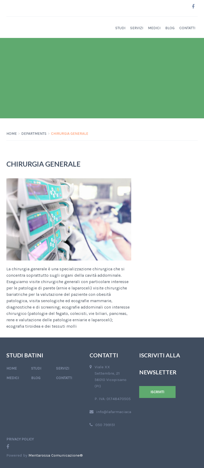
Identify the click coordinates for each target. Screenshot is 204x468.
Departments (33, 133)
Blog (170, 28)
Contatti (187, 28)
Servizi (136, 28)
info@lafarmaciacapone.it (120, 411)
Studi (120, 28)
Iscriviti (157, 392)
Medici (154, 28)
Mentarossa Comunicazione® (55, 455)
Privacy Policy (20, 439)
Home (11, 133)
